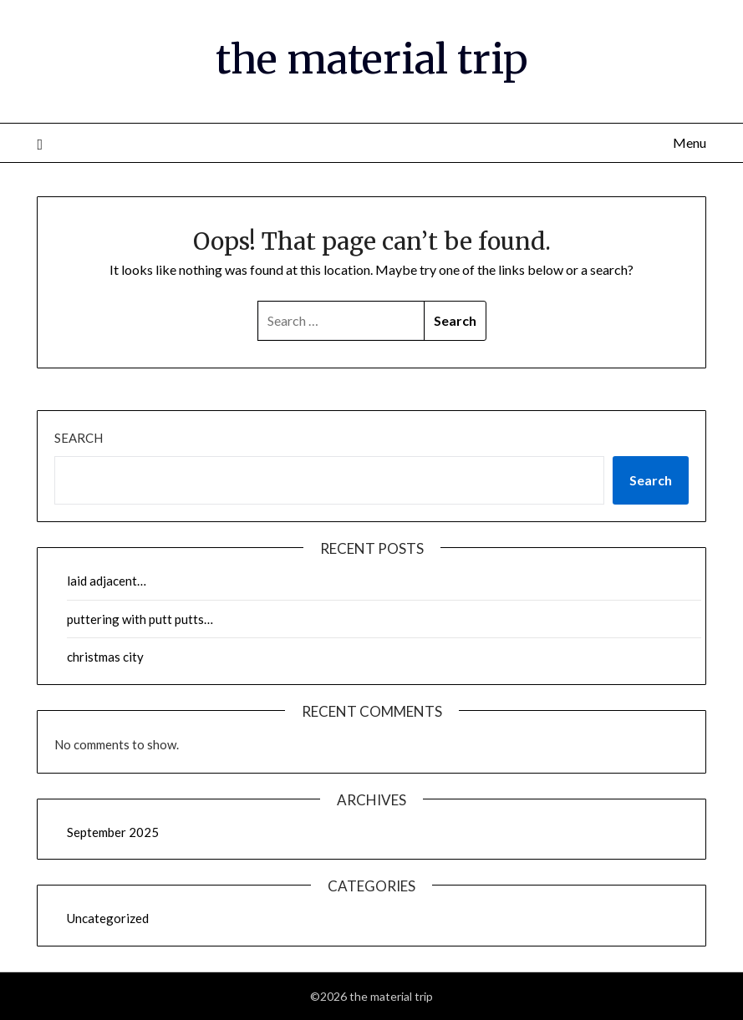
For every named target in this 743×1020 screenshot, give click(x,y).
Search (78, 437)
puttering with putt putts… (140, 619)
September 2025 (113, 832)
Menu (689, 142)
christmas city (105, 656)
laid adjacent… (106, 580)
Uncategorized (108, 918)
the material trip (372, 59)
